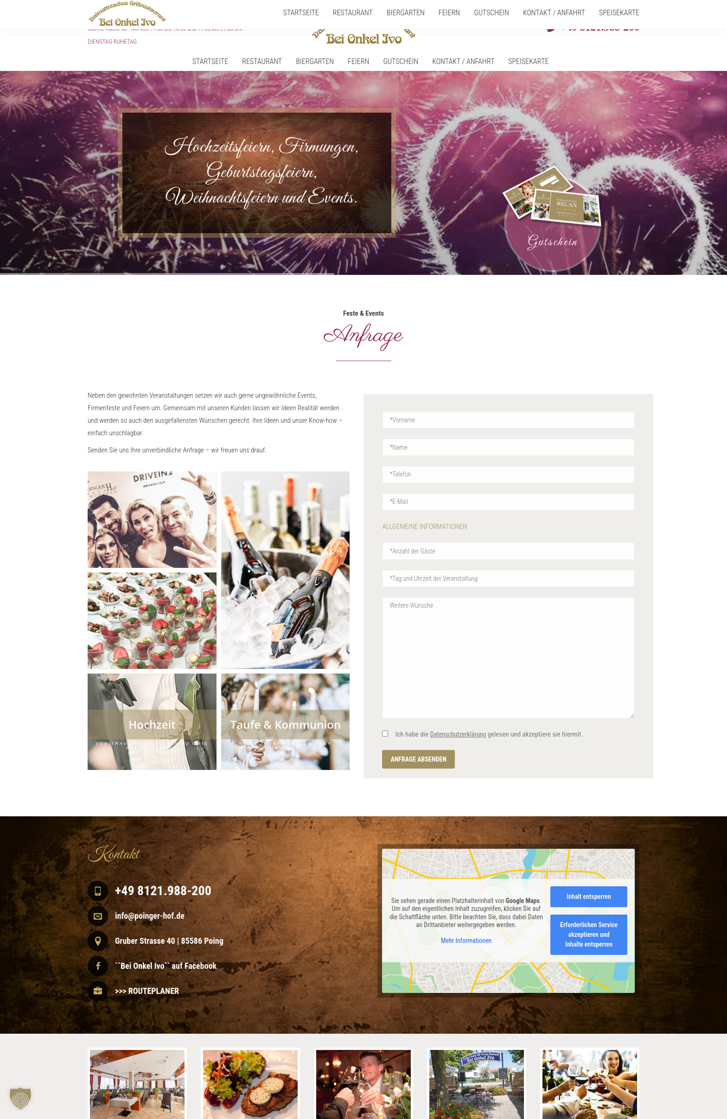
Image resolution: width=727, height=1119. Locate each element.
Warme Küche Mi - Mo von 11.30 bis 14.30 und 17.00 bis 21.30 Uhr (165, 28)
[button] (20, 1098)
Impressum (589, 1113)
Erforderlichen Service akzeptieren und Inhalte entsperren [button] (589, 934)
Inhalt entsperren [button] (589, 896)
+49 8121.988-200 (598, 26)
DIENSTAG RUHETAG (112, 41)
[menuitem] (203, 61)
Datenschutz (623, 1113)
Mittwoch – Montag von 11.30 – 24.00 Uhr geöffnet (171, 15)
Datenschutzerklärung (458, 734)
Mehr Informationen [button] (466, 940)
